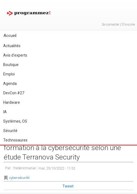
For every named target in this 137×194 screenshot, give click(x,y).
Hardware (11, 102)
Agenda (10, 83)
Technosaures (15, 140)
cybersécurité (19, 178)
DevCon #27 (13, 93)
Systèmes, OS (15, 121)
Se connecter (110, 24)
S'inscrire (128, 24)
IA (5, 112)
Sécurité (10, 131)
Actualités (11, 46)
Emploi (9, 74)
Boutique (11, 65)
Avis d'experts (15, 55)
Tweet (67, 186)
